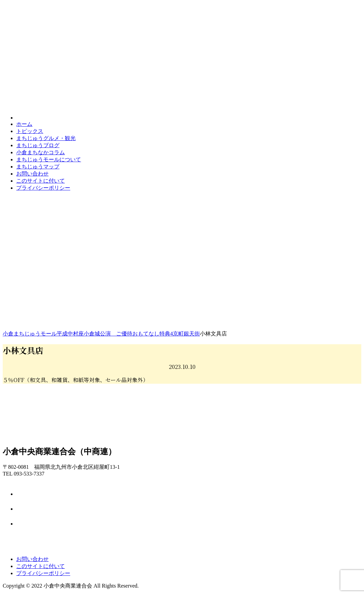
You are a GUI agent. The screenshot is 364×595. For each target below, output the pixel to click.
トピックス (29, 131)
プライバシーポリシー (43, 188)
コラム (40, 152)
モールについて (48, 159)
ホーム (24, 124)
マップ (37, 166)
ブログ (37, 145)
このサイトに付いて (40, 181)
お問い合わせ (32, 174)
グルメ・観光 (46, 138)
